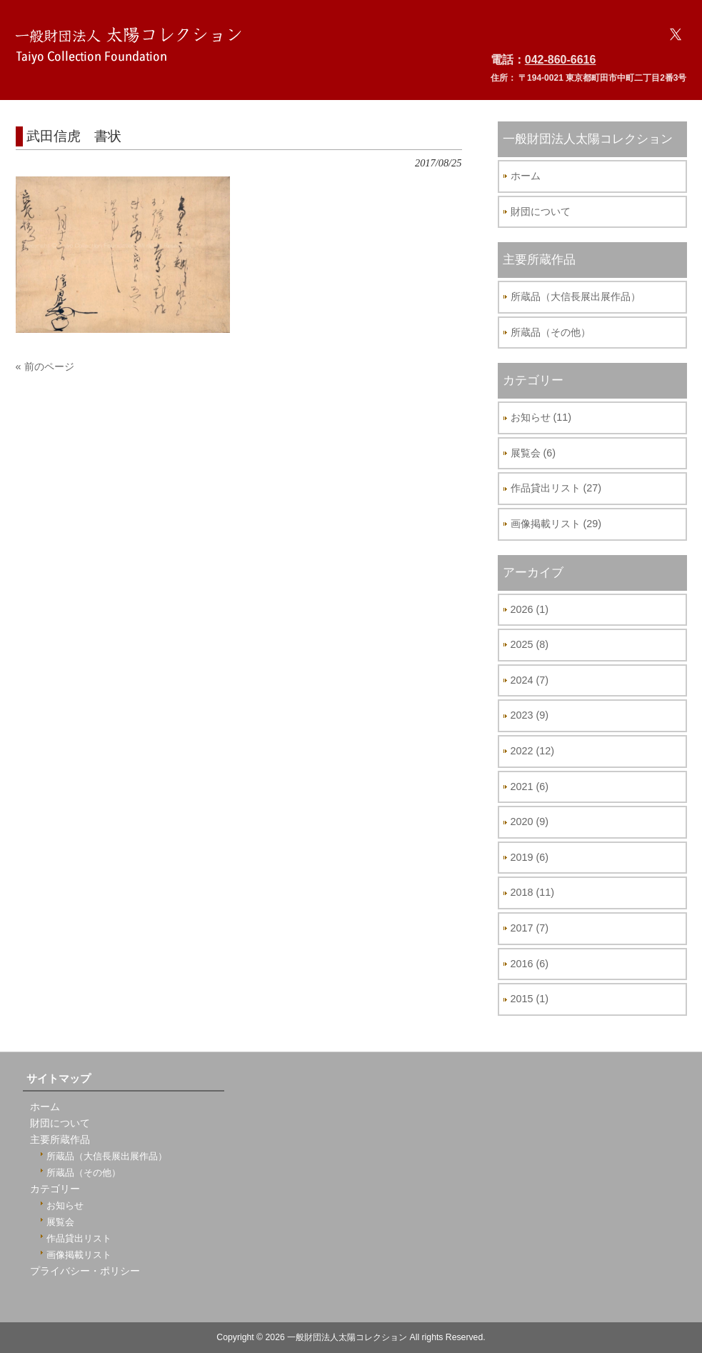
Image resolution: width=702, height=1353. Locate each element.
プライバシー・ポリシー (85, 1271)
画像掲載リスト (78, 1254)
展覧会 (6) (533, 453)
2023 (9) (530, 715)
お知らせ (65, 1205)
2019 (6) (530, 857)
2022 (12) (533, 751)
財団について (541, 211)
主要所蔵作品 (60, 1139)
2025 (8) (530, 644)
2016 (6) (530, 963)
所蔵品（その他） (551, 332)
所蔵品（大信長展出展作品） (576, 296)
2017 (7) (530, 928)
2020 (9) (530, 821)
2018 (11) (533, 892)
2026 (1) (530, 609)
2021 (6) (530, 786)
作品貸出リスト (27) (556, 488)
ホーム (526, 175)
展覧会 (60, 1222)
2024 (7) (530, 680)
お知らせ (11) (541, 417)
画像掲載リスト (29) (556, 523)
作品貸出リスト (78, 1238)
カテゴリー (55, 1189)
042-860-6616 (560, 60)
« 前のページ (45, 366)
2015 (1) (530, 998)
